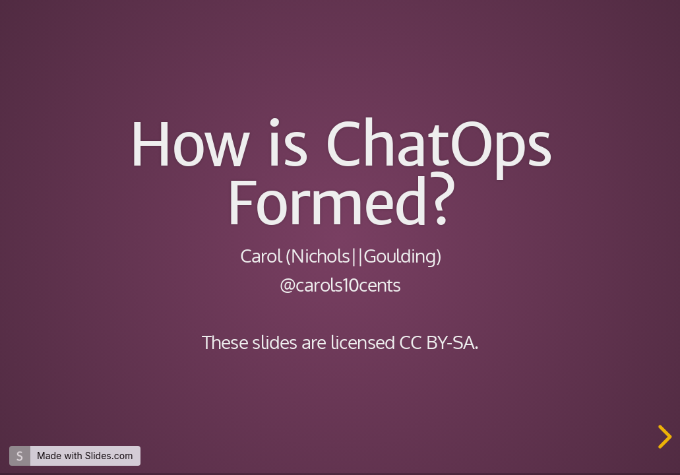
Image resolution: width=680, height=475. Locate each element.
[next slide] (663, 437)
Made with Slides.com (85, 455)
